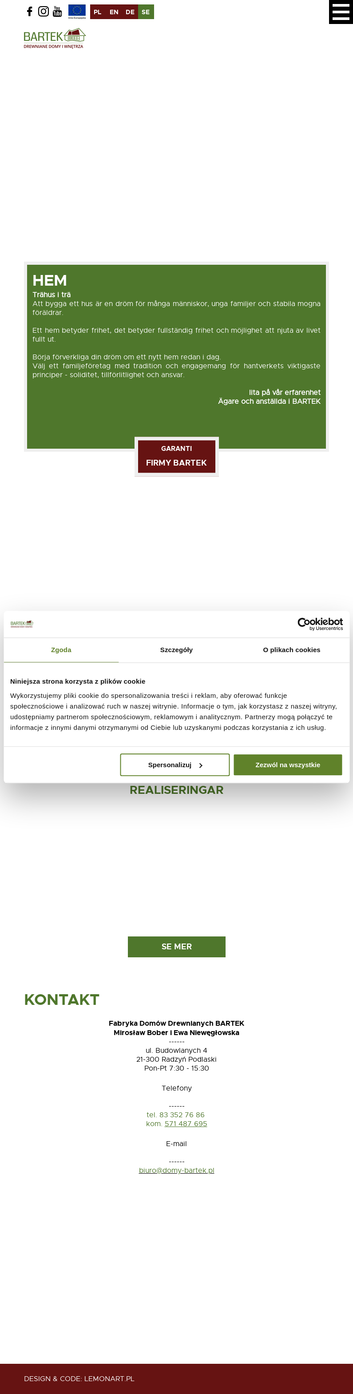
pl (97, 12)
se (146, 12)
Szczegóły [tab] (176, 649)
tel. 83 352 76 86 (177, 1115)
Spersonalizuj (175, 765)
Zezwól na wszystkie (287, 765)
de (130, 12)
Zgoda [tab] (61, 649)
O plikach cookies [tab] (292, 649)
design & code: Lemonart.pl (79, 1378)
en (114, 12)
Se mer (177, 946)
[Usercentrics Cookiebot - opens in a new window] (304, 624)
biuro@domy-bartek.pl (176, 1170)
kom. (154, 1123)
